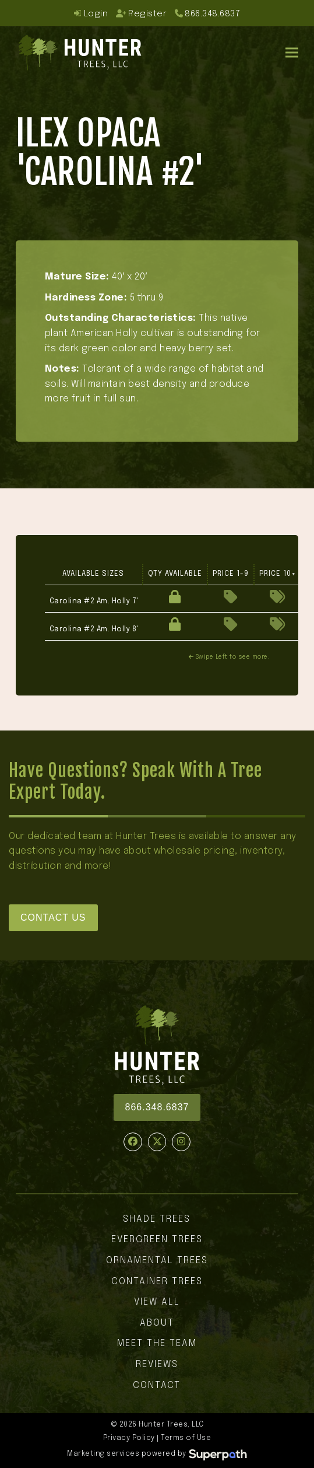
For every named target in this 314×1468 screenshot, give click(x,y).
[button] (291, 52)
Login (91, 13)
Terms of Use (186, 1438)
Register (141, 13)
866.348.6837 (212, 13)
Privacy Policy (129, 1438)
